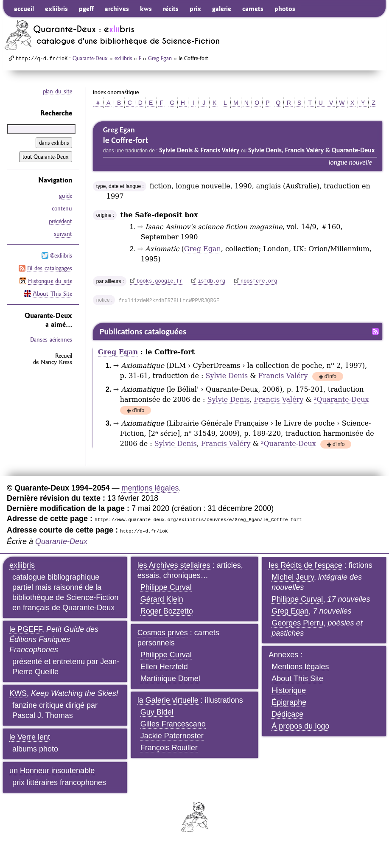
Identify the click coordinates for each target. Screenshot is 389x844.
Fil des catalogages (49, 268)
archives (117, 8)
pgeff (86, 8)
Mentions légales (300, 666)
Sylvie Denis (226, 376)
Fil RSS (375, 331)
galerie (221, 8)
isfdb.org (211, 281)
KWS (18, 693)
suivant (63, 233)
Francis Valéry (283, 376)
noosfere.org (259, 281)
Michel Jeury (292, 577)
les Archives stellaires (173, 565)
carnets (252, 8)
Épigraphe (288, 702)
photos (284, 8)
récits (171, 8)
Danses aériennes (51, 339)
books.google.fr (159, 281)
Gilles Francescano (173, 724)
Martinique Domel (170, 678)
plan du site (57, 91)
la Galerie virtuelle (168, 700)
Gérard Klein (161, 599)
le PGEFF (25, 629)
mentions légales (150, 488)
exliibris (56, 8)
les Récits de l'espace (305, 565)
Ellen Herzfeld (164, 666)
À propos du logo (300, 726)
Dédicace (287, 714)
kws (146, 8)
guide (65, 195)
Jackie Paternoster (172, 736)
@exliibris (61, 255)
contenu (62, 208)
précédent (60, 221)
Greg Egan (160, 58)
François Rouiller (169, 747)
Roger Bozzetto (166, 611)
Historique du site (50, 281)
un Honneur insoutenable (52, 770)
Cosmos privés (162, 632)
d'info (330, 377)
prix (195, 8)
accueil (24, 8)
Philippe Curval (166, 587)
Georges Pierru (297, 623)
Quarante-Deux (90, 58)
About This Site (52, 293)
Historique (288, 690)
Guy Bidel (157, 712)
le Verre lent (29, 737)
